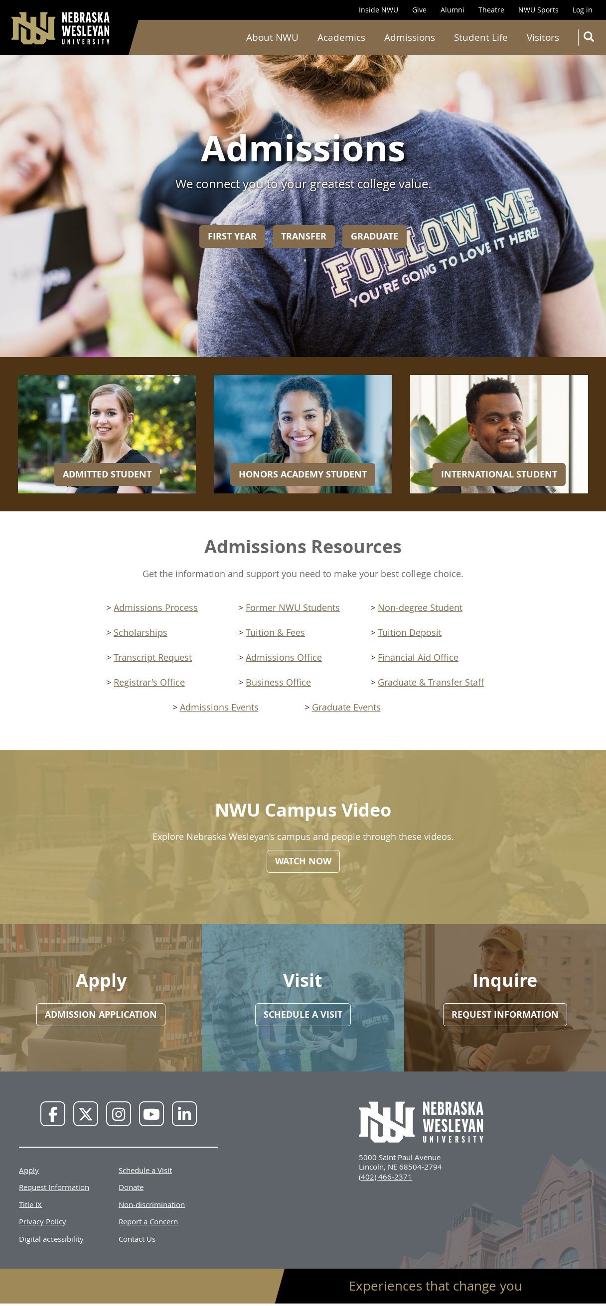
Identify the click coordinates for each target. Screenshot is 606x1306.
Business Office (278, 682)
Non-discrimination (152, 1204)
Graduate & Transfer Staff (431, 682)
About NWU (272, 37)
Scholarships (140, 632)
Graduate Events (346, 707)
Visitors (543, 37)
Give (419, 9)
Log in (583, 9)
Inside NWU (378, 9)
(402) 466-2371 (385, 1177)
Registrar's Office (149, 682)
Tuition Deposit (410, 632)
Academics (341, 37)
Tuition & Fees (275, 632)
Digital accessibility (51, 1238)
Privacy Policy (42, 1221)
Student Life (481, 37)
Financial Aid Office (418, 657)
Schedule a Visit (145, 1170)
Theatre (491, 9)
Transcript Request (153, 657)
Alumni (452, 9)
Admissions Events (219, 707)
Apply (29, 1170)
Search (591, 38)
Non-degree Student (420, 607)
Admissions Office (284, 657)
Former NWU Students (293, 607)
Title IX (30, 1204)
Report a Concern (148, 1221)
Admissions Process (156, 607)
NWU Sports (538, 9)
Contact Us (137, 1238)
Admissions (409, 37)
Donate (131, 1187)
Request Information (54, 1187)
